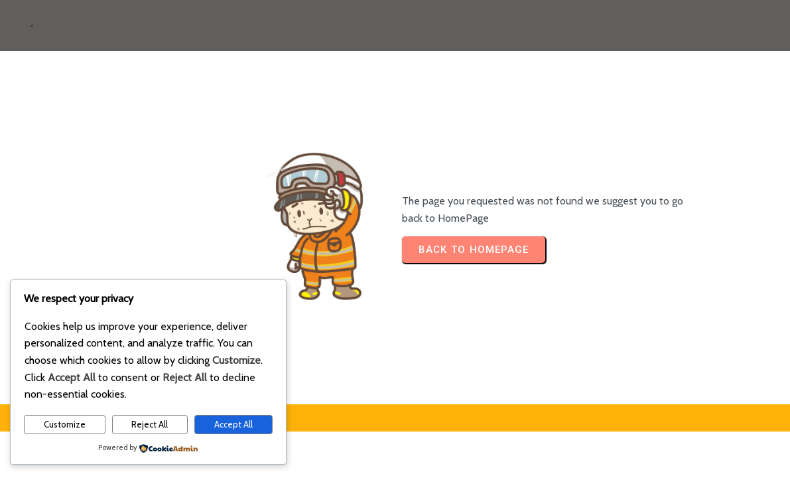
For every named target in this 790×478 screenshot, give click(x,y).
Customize (65, 424)
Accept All (233, 424)
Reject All (149, 424)
